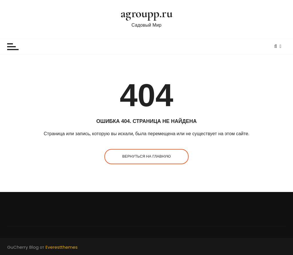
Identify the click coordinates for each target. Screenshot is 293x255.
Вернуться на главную (146, 156)
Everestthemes (61, 247)
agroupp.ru (146, 13)
